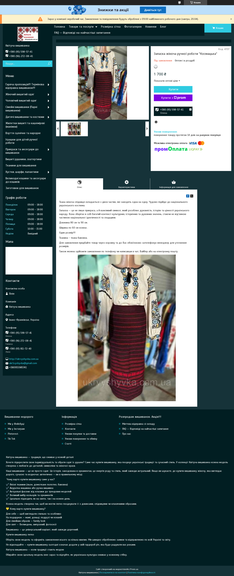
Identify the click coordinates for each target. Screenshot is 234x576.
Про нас (126, 433)
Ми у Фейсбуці (16, 423)
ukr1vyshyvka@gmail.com (23, 363)
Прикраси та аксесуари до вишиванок (22, 151)
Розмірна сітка (111, 26)
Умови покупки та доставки (80, 433)
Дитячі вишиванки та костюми (25, 117)
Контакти (70, 428)
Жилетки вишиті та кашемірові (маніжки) (25, 125)
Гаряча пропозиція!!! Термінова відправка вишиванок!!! (25, 86)
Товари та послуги (81, 26)
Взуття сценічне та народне (23, 133)
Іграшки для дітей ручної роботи (21, 141)
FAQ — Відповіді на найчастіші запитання (82, 33)
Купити (173, 89)
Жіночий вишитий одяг (20, 94)
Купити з (173, 98)
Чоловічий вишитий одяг (21, 100)
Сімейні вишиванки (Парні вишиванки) (21, 108)
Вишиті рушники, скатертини (24, 159)
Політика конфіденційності (141, 572)
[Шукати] (49, 63)
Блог (163, 26)
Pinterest (13, 433)
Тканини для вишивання (21, 165)
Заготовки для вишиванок (22, 188)
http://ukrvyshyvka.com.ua (23, 359)
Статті (68, 443)
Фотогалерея (133, 26)
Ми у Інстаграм (16, 428)
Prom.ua (134, 569)
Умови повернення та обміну (81, 438)
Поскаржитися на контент (113, 572)
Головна (59, 26)
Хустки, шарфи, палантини (22, 172)
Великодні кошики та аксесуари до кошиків (26, 180)
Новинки (150, 26)
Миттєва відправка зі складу (138, 423)
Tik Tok (11, 438)
